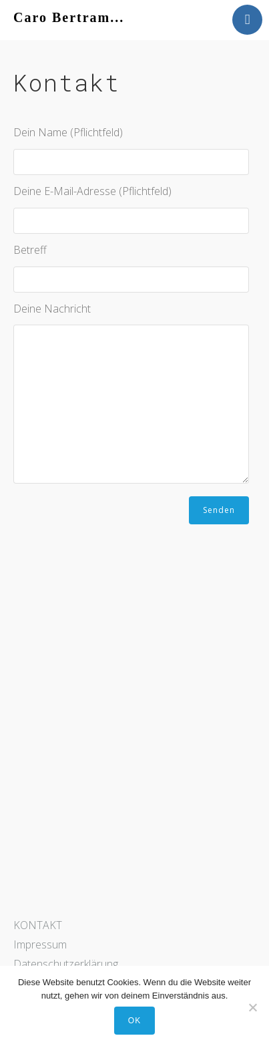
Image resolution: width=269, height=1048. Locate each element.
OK (134, 1020)
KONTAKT (37, 925)
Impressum (40, 944)
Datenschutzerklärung (65, 963)
